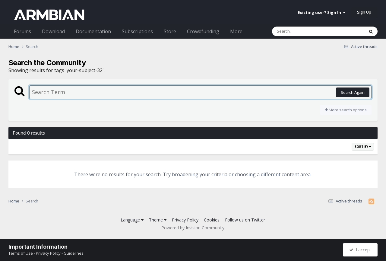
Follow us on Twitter (245, 220)
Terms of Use (20, 253)
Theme (157, 220)
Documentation (93, 31)
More (236, 31)
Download (53, 31)
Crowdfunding (203, 31)
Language (132, 220)
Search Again (353, 92)
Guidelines (74, 253)
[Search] (302, 31)
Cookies (212, 220)
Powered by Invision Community (192, 228)
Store (170, 31)
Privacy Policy (185, 220)
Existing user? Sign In (321, 12)
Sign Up (364, 12)
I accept (360, 250)
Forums (22, 31)
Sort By (363, 147)
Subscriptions (137, 31)
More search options (346, 110)
